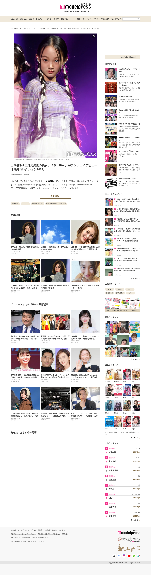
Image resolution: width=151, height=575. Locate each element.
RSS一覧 (65, 534)
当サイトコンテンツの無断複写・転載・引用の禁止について (30, 538)
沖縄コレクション (37, 204)
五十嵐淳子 (113, 471)
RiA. (25, 204)
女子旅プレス (116, 19)
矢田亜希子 (109, 293)
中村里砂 (112, 461)
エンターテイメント (36, 19)
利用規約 (33, 530)
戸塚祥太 (120, 289)
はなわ (130, 289)
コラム (48, 19)
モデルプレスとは (23, 530)
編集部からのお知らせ (59, 530)
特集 (78, 19)
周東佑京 (112, 516)
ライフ (56, 19)
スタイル (23, 19)
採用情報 (48, 530)
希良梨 (111, 489)
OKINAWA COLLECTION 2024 (56, 204)
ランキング (87, 19)
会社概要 (13, 530)
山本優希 (50, 181)
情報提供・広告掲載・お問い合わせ (49, 534)
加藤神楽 (112, 452)
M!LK (109, 289)
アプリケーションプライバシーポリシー (23, 534)
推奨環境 (40, 530)
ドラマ (95, 19)
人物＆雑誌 (105, 19)
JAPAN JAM (120, 293)
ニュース (14, 19)
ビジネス (64, 19)
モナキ (130, 293)
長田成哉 (112, 480)
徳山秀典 (112, 507)
